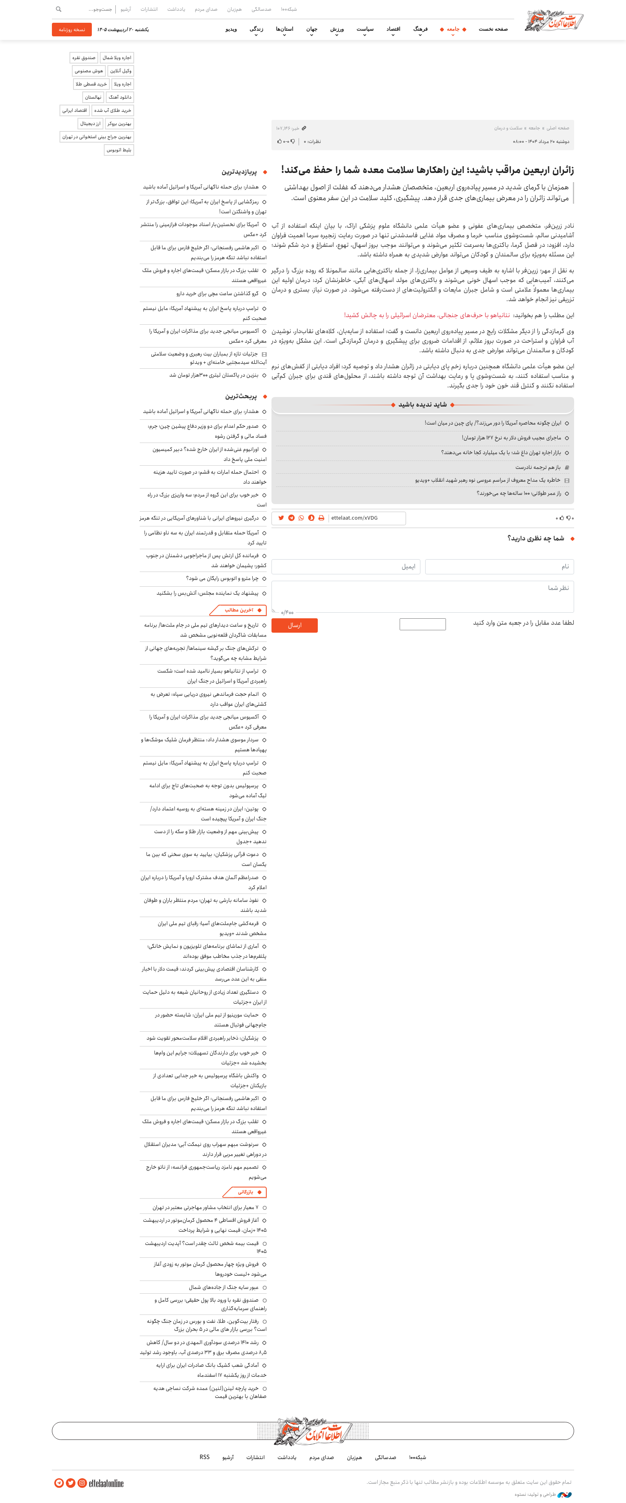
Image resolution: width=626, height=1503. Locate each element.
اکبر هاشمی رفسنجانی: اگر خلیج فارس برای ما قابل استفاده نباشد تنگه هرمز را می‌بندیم (209, 252)
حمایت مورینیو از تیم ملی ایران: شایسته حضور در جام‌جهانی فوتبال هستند (211, 1020)
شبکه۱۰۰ (289, 9)
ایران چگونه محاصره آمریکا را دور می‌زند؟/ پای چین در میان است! (493, 423)
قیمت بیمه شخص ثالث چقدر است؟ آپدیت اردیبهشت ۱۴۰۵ (206, 1247)
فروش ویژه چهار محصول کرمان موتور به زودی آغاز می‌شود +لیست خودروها (210, 1269)
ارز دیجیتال (90, 123)
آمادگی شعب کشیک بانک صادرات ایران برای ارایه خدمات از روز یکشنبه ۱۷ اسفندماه (211, 1370)
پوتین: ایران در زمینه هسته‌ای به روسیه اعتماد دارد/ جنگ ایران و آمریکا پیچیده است (208, 813)
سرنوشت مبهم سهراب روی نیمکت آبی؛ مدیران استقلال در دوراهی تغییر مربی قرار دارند (205, 1149)
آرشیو (126, 9)
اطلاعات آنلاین (554, 20)
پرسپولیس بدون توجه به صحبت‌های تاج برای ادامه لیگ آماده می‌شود (208, 790)
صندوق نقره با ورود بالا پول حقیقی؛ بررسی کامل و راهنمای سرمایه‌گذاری (211, 1304)
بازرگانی (245, 1192)
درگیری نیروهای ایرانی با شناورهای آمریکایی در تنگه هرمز (199, 518)
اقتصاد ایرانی (74, 110)
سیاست (365, 29)
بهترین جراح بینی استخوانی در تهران (96, 137)
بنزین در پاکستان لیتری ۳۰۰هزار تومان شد (214, 375)
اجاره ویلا (122, 84)
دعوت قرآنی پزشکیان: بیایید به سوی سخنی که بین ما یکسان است (206, 859)
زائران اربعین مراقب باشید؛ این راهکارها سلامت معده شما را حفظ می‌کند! (427, 170)
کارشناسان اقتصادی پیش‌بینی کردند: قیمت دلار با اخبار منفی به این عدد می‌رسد (204, 974)
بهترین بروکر (119, 123)
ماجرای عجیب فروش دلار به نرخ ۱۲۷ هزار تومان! (511, 437)
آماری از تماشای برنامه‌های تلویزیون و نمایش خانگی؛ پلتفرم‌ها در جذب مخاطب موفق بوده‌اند (207, 951)
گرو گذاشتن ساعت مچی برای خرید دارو (217, 293)
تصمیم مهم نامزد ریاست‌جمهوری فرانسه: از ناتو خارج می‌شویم (206, 1172)
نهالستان (93, 97)
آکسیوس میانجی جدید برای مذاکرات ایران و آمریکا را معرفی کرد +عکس (208, 336)
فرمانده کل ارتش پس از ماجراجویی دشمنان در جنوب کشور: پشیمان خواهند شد (206, 560)
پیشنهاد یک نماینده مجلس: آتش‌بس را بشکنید (207, 593)
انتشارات (149, 9)
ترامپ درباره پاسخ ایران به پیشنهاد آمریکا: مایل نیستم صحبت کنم (205, 313)
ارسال (294, 625)
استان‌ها (284, 29)
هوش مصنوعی (89, 71)
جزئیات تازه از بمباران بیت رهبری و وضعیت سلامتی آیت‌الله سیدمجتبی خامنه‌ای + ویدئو (209, 357)
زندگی (256, 29)
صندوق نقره (83, 58)
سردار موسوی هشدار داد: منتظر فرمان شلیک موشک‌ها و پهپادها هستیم (204, 744)
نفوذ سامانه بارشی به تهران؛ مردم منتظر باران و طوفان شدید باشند (205, 905)
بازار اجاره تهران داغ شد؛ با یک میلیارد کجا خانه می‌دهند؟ (501, 452)
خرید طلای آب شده (112, 110)
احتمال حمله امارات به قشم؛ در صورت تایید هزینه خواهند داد (210, 477)
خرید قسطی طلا (91, 84)
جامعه (453, 29)
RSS (205, 1457)
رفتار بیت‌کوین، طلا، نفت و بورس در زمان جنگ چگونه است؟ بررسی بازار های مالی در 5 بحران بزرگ (207, 1325)
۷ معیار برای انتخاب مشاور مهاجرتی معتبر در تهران (206, 1207)
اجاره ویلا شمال (117, 58)
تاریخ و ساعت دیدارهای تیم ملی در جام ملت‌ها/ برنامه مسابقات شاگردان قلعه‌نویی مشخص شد (205, 630)
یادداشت (176, 9)
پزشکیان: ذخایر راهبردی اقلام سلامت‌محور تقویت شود (203, 1038)
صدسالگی (261, 9)
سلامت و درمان (508, 128)
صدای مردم (206, 9)
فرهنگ (420, 29)
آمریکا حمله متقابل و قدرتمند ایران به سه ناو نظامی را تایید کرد (205, 537)
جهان (311, 29)
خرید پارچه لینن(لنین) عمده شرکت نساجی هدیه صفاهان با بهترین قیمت (210, 1392)
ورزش (337, 29)
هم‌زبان (234, 9)
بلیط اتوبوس (119, 150)
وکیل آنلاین (120, 71)
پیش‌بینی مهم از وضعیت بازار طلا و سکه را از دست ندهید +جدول (210, 836)
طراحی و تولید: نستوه (543, 1494)
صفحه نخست (493, 29)
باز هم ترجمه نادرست (538, 467)
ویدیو (231, 29)
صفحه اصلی (558, 128)
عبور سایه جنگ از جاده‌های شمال (224, 1287)
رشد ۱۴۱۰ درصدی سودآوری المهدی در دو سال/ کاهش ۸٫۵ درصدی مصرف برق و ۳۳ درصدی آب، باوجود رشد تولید (203, 1347)
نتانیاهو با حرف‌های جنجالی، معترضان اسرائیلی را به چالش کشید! (427, 315)
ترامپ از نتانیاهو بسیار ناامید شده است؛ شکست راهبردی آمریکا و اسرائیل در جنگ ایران (212, 676)
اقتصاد (393, 29)
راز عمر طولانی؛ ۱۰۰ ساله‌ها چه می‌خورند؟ (519, 493)
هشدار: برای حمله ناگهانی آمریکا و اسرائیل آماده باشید (201, 187)
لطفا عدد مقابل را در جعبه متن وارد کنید (523, 623)
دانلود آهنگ (120, 97)
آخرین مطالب (239, 610)
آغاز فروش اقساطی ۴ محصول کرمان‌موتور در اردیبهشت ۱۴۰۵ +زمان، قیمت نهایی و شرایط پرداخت (205, 1225)
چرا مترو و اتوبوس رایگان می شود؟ (222, 578)
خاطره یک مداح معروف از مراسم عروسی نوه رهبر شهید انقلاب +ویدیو (488, 480)
